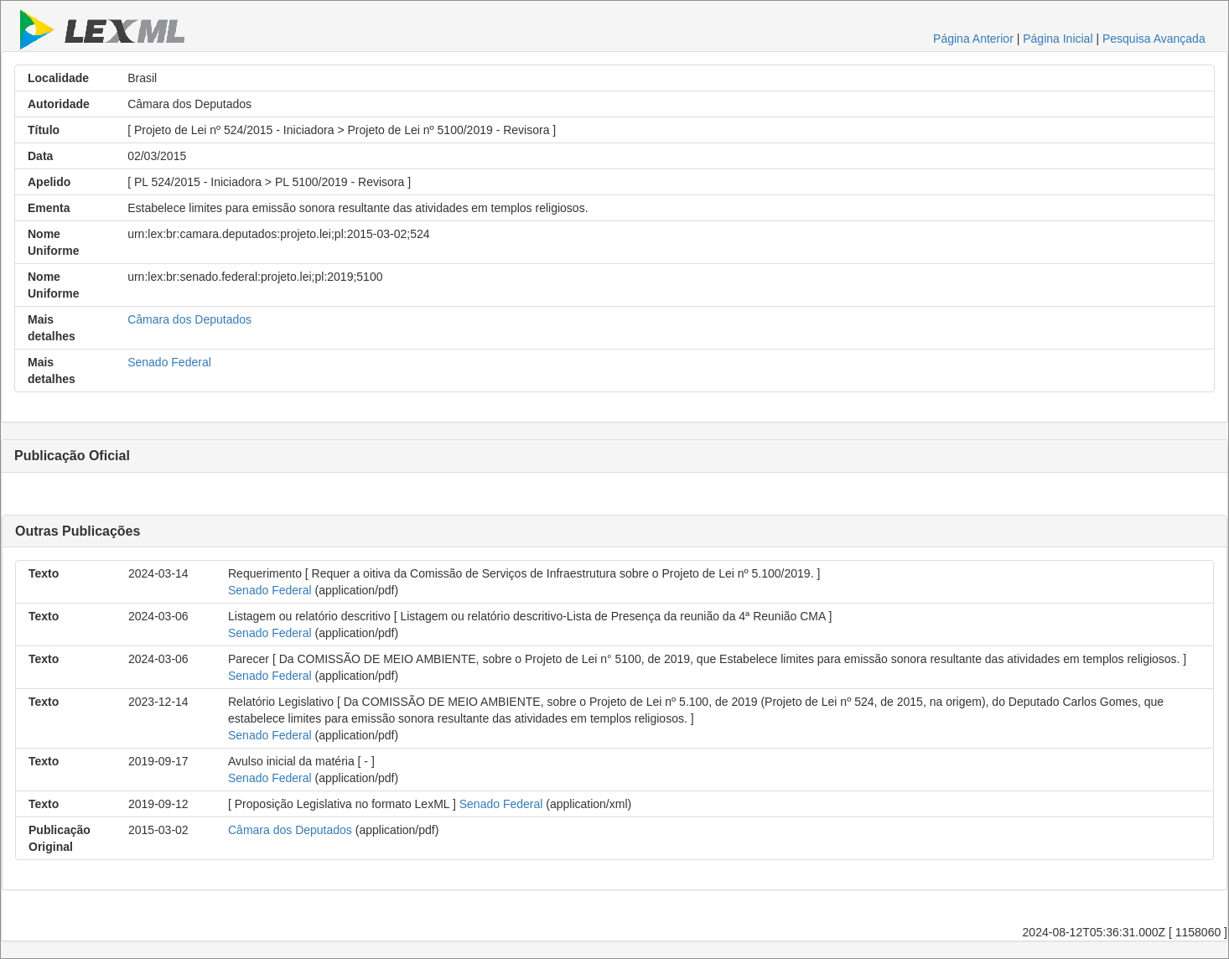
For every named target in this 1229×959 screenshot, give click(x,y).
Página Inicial (1057, 38)
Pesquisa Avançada (1154, 38)
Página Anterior (973, 38)
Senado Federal (169, 362)
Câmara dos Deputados (189, 319)
